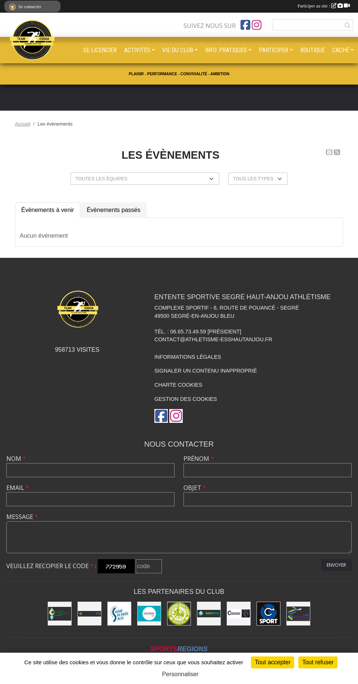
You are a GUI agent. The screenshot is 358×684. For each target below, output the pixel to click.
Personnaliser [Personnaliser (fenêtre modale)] (180, 674)
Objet (194, 488)
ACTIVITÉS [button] (137, 50)
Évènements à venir (47, 210)
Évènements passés (113, 210)
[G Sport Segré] (268, 614)
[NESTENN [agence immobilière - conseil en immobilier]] (149, 614)
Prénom (198, 459)
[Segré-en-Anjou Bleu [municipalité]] (119, 614)
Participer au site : (324, 6)
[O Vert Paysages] (60, 614)
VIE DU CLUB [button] (177, 50)
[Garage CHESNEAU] (239, 614)
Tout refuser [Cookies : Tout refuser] (317, 662)
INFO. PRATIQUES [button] (226, 50)
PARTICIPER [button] (273, 50)
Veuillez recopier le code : (51, 566)
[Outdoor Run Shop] (179, 614)
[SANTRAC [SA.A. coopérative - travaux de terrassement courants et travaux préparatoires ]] (209, 614)
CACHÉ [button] (340, 50)
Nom (16, 459)
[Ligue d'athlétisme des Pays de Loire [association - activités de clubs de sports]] (298, 614)
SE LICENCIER (100, 50)
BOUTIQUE (312, 50)
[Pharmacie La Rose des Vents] (89, 614)
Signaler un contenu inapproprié (205, 371)
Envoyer (336, 565)
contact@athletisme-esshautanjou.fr (213, 339)
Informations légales (187, 357)
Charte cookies (178, 385)
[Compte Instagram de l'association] (256, 25)
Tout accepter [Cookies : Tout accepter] (273, 662)
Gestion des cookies (185, 399)
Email (17, 488)
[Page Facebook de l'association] (245, 25)
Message (22, 517)
